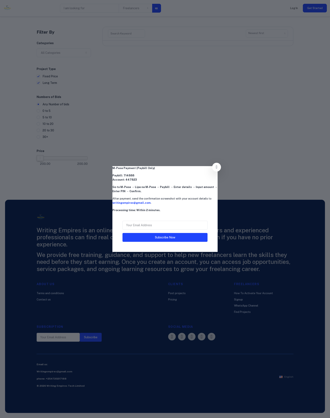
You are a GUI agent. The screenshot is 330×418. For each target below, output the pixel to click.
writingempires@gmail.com (131, 202)
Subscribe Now (165, 237)
